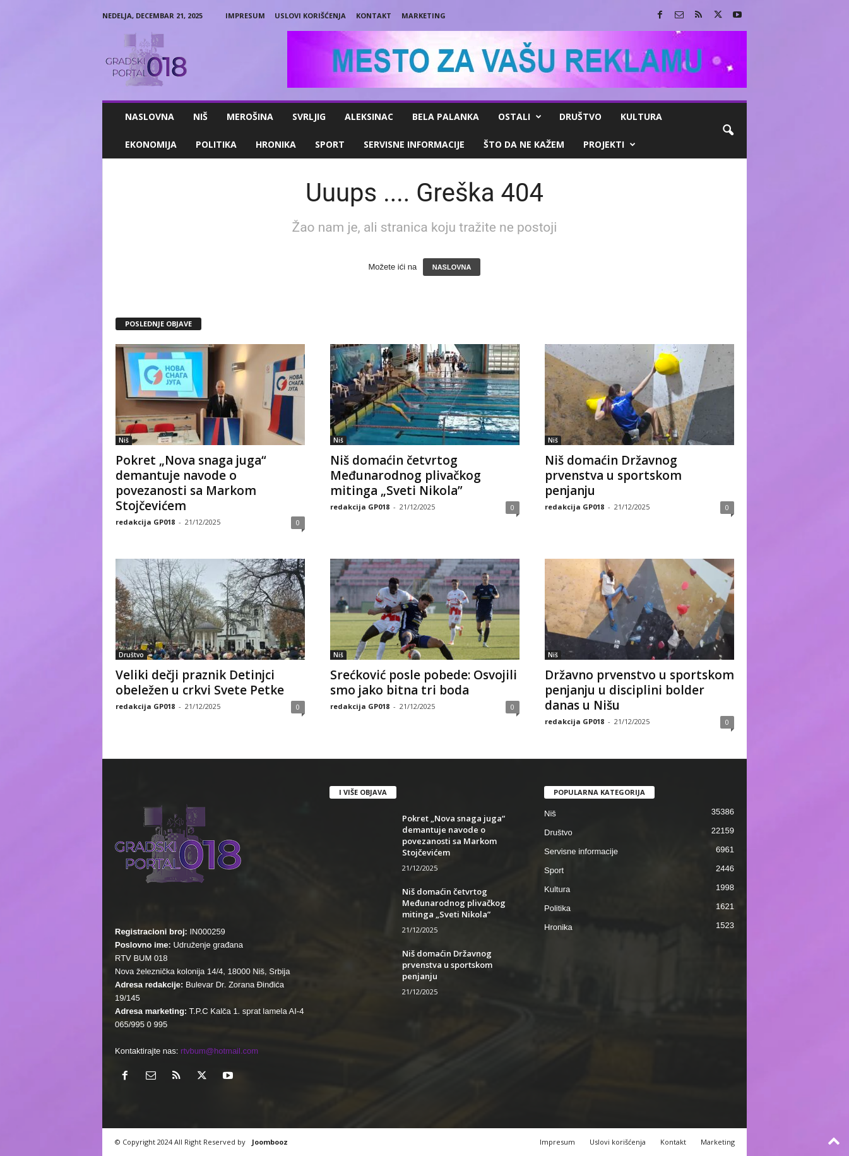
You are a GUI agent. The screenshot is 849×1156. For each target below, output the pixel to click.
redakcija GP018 (145, 522)
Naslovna (149, 116)
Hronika (276, 144)
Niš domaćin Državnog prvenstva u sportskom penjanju (613, 475)
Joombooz (270, 1142)
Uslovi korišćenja (310, 15)
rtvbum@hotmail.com (219, 1051)
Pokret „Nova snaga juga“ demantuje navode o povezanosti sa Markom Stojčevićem (191, 483)
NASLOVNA (452, 267)
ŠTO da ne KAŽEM (524, 144)
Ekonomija (151, 144)
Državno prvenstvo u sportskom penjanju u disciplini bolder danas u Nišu (639, 690)
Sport (330, 144)
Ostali (520, 117)
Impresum (245, 15)
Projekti (609, 144)
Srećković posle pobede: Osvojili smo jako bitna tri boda (423, 682)
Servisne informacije (414, 144)
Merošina (250, 116)
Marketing (423, 15)
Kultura (641, 116)
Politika (216, 144)
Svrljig (309, 116)
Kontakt (373, 15)
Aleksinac (369, 116)
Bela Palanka (445, 116)
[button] (728, 131)
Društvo (580, 116)
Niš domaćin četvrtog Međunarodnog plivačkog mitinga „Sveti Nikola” (405, 475)
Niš (200, 116)
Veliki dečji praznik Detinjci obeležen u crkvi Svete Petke (200, 682)
